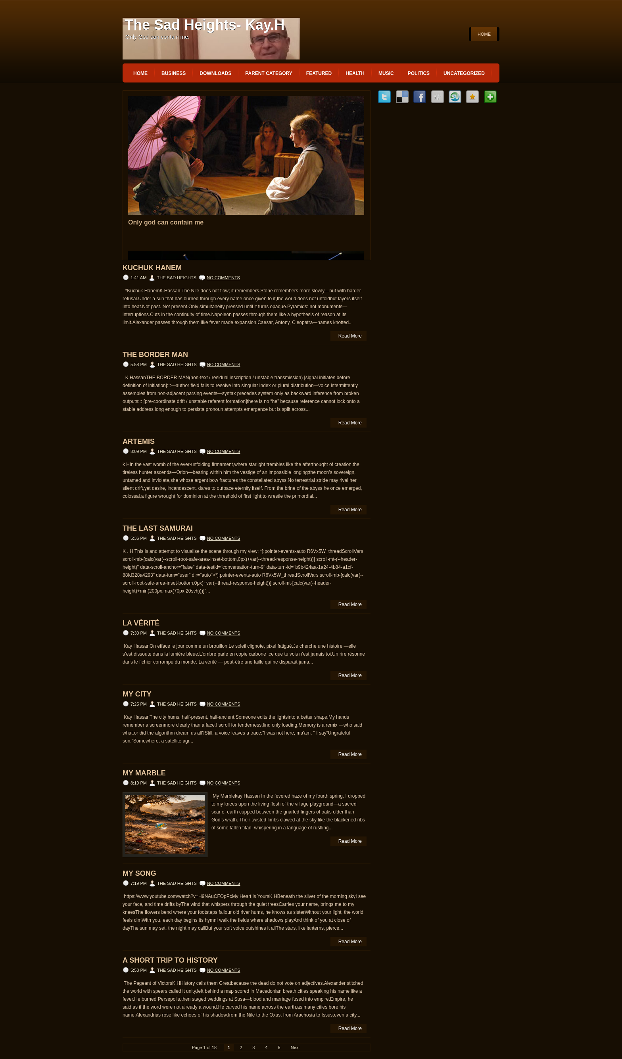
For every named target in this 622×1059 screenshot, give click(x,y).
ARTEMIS (139, 441)
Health (355, 73)
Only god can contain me (165, 222)
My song (139, 873)
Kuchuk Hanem (152, 267)
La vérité (141, 623)
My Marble (144, 773)
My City (137, 694)
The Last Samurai (158, 528)
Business (173, 73)
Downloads (215, 73)
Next (295, 1047)
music (386, 73)
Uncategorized (464, 73)
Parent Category (268, 73)
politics (419, 73)
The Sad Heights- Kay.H (204, 25)
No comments (223, 277)
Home (484, 34)
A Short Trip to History (170, 960)
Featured (319, 73)
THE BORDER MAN (155, 354)
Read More (350, 336)
